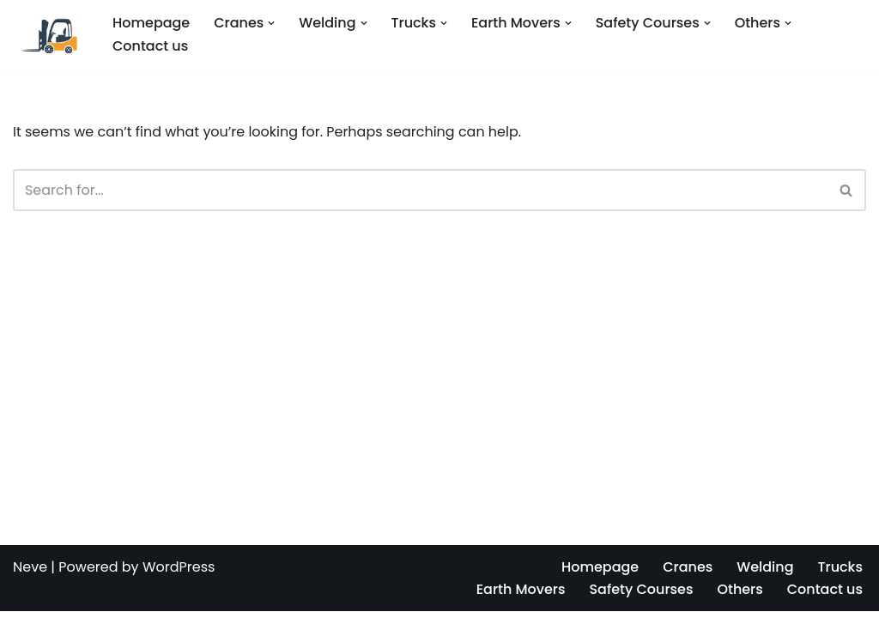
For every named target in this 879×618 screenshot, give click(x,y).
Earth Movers (520, 596)
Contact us (150, 46)
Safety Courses (641, 596)
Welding (765, 574)
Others (739, 596)
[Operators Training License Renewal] (48, 33)
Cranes (687, 574)
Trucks (840, 574)
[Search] (420, 190)
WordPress (178, 574)
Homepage (151, 23)
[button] (272, 23)
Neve (30, 574)
